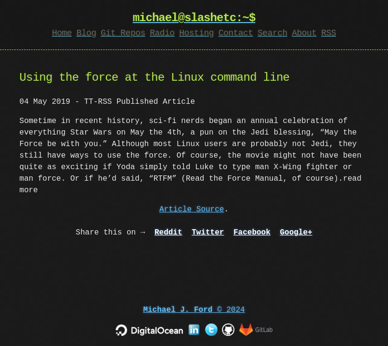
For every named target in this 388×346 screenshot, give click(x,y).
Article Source (191, 209)
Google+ (296, 232)
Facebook (252, 232)
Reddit (168, 232)
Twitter (208, 232)
